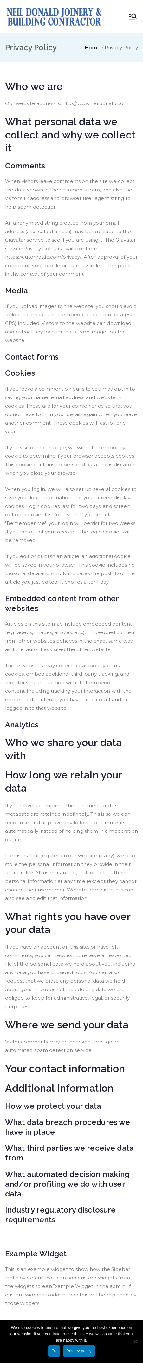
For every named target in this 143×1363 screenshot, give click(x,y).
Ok (54, 1350)
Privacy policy (78, 1350)
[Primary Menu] (133, 16)
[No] (135, 1341)
